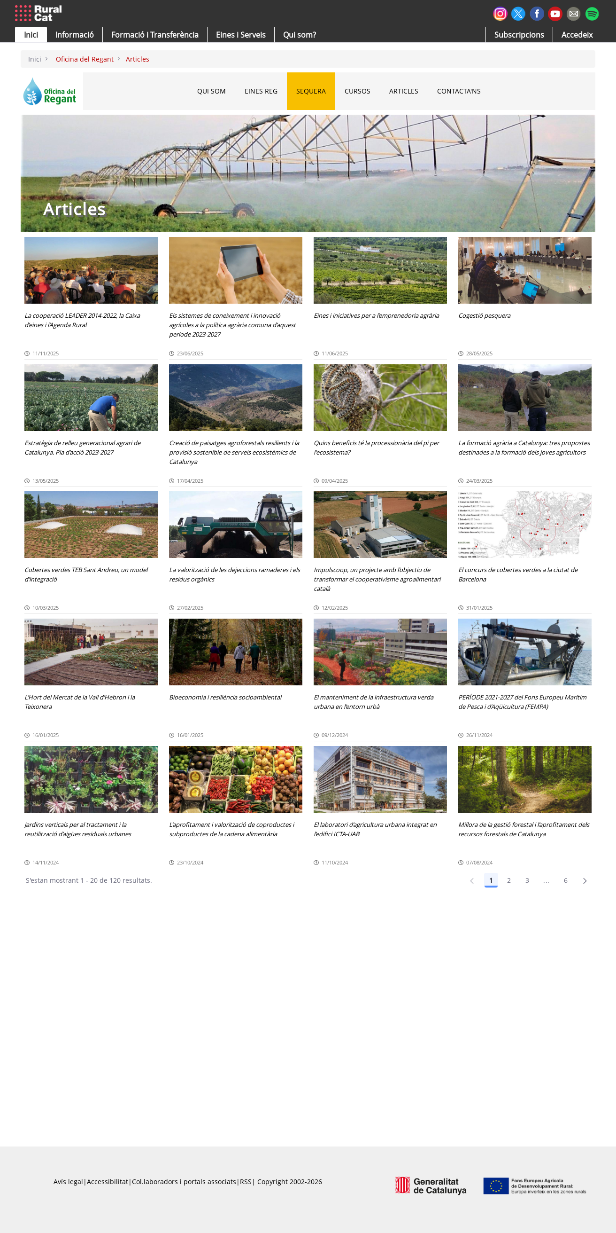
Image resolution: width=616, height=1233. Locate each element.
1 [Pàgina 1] (491, 880)
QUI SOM (211, 90)
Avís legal (68, 1181)
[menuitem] (155, 34)
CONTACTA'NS (459, 90)
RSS (246, 1181)
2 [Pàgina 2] (509, 880)
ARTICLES (403, 90)
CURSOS (357, 90)
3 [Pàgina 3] (527, 880)
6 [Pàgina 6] (566, 880)
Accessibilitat (107, 1181)
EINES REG (261, 90)
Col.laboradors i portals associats (184, 1181)
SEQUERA (311, 90)
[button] (30, 34)
